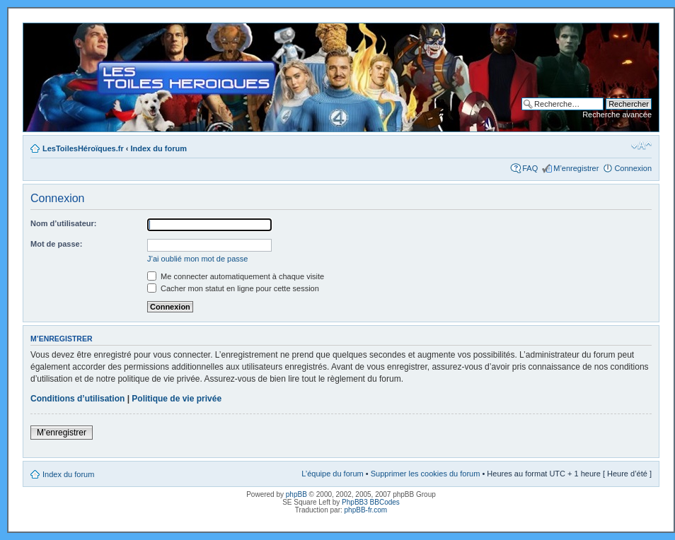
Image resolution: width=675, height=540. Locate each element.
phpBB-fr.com (366, 510)
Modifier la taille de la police (641, 145)
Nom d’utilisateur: (63, 223)
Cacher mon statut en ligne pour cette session (233, 288)
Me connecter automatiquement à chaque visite (235, 276)
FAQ (530, 168)
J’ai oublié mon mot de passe (197, 258)
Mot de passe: (56, 244)
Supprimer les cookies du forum (425, 473)
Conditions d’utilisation (77, 399)
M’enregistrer (576, 168)
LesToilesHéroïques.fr (83, 148)
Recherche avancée (617, 114)
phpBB (296, 494)
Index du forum (159, 148)
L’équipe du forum (332, 473)
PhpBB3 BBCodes (371, 502)
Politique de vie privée (176, 399)
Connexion (633, 168)
